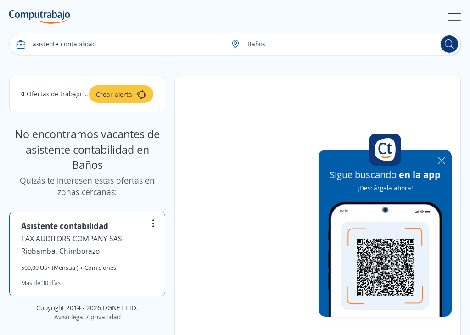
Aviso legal (69, 317)
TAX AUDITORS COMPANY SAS (71, 239)
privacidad (105, 317)
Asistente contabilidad (64, 225)
